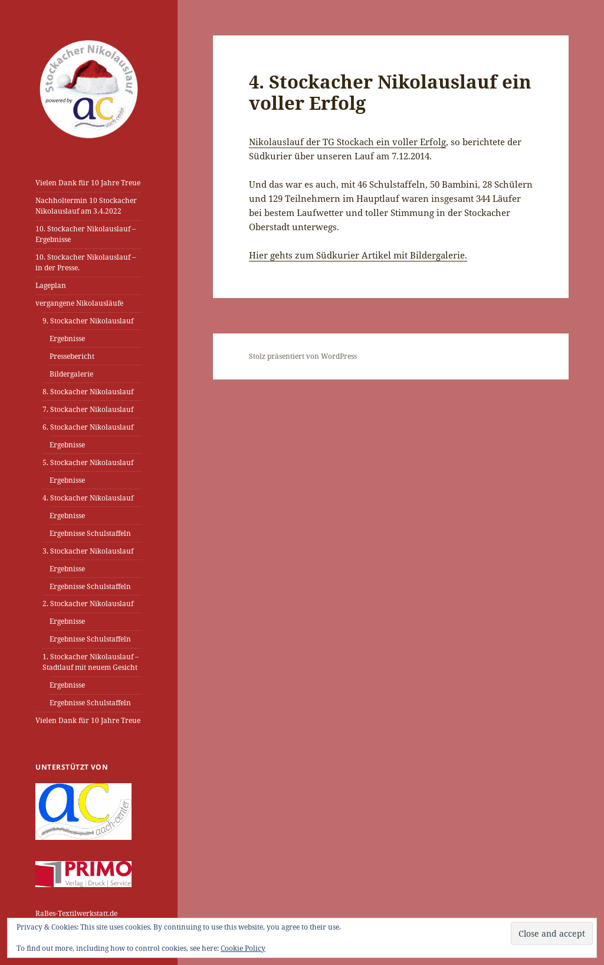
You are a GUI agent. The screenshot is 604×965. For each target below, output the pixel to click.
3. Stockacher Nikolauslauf (87, 551)
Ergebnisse (67, 338)
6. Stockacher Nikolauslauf (87, 427)
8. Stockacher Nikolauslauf (87, 392)
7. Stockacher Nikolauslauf (87, 409)
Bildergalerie (71, 374)
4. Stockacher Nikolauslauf (87, 498)
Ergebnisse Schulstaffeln (90, 533)
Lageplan (50, 285)
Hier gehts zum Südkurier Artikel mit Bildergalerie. (358, 255)
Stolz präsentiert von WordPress (303, 356)
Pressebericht (72, 356)
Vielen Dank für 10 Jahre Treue (87, 183)
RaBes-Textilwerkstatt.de (76, 913)
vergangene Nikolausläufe (79, 303)
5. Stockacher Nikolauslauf (87, 462)
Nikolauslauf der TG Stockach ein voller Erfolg (347, 142)
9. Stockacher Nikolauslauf (87, 321)
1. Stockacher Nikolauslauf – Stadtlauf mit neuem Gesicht (90, 662)
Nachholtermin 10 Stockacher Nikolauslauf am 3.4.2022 (86, 205)
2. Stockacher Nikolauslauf (87, 603)
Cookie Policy (243, 948)
